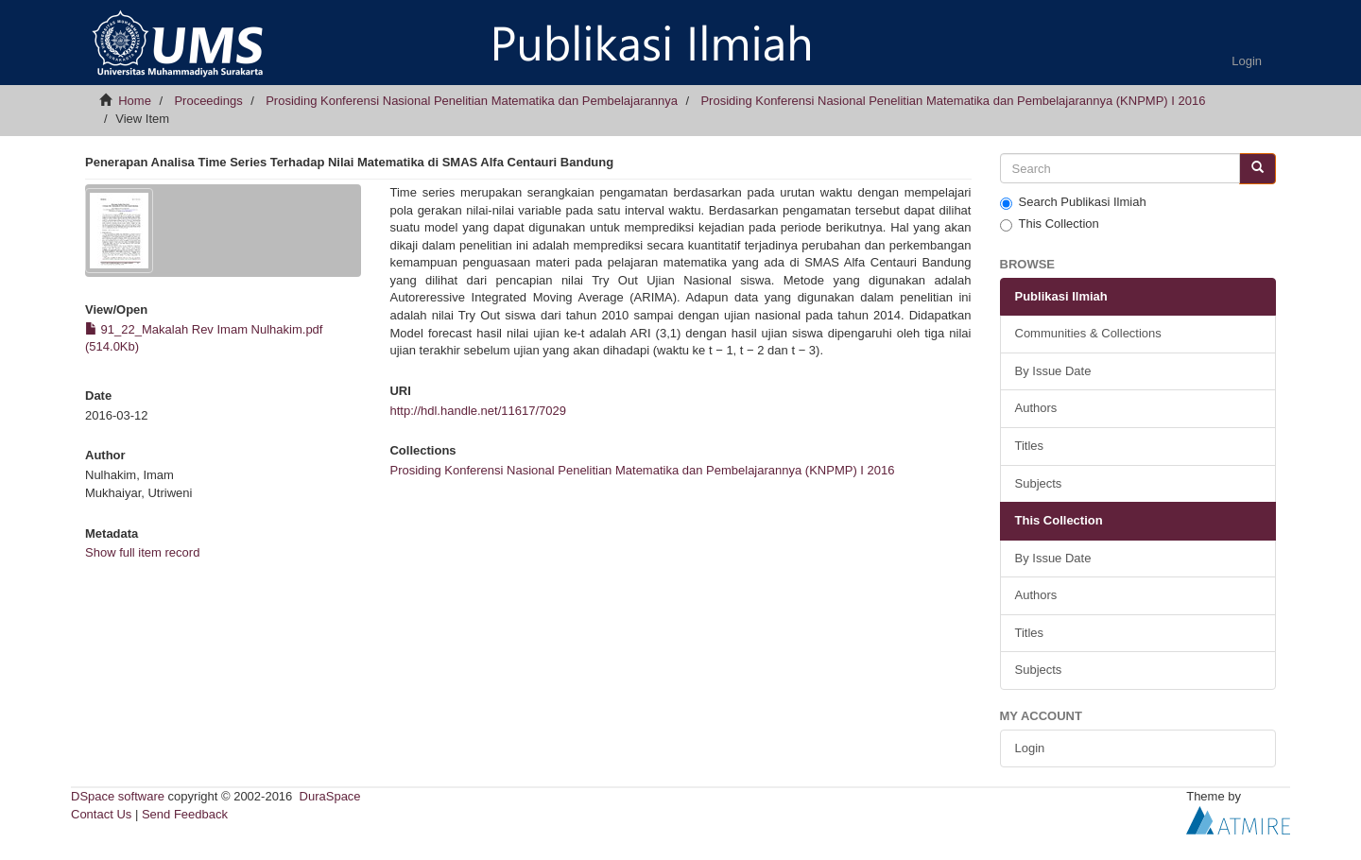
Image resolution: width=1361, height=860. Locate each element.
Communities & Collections (1088, 333)
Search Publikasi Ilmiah (1073, 202)
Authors (1036, 408)
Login (1030, 748)
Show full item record (142, 552)
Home (134, 101)
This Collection (1049, 224)
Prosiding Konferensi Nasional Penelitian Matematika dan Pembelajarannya (472, 101)
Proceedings (208, 101)
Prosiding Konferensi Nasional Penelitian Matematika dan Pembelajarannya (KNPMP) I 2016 (952, 101)
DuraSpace (330, 796)
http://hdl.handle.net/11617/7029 (477, 411)
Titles (1029, 446)
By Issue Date (1053, 371)
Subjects (1038, 483)
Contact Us (101, 814)
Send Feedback (185, 814)
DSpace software (117, 796)
